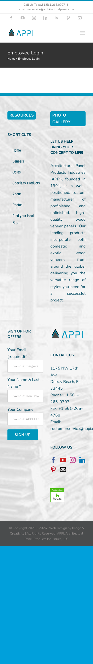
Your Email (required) (17, 353)
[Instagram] (73, 460)
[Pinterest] (53, 469)
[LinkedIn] (82, 460)
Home (11, 59)
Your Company (20, 409)
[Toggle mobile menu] (83, 33)
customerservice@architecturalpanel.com (46, 9)
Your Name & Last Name (23, 383)
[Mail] (63, 469)
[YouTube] (63, 460)
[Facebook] (53, 460)
